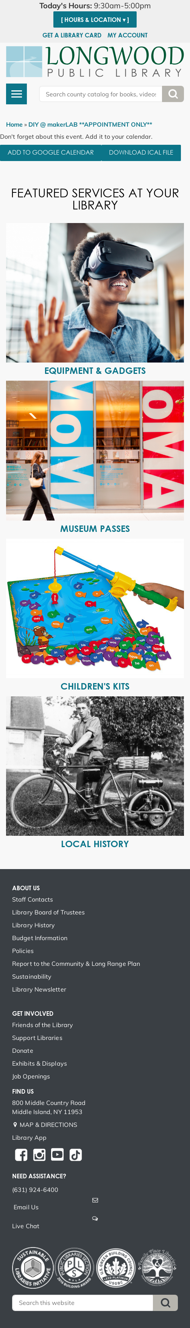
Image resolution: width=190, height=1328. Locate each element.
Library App (29, 1137)
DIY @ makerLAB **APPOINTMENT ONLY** (90, 124)
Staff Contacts (32, 899)
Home (14, 124)
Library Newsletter (39, 989)
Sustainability (31, 976)
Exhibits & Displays (39, 1063)
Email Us (26, 1207)
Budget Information (39, 938)
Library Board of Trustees (48, 912)
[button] (95, 5)
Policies (23, 951)
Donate (22, 1050)
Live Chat (25, 1226)
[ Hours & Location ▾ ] (95, 19)
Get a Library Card (71, 35)
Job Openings (31, 1076)
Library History (33, 925)
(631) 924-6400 (35, 1189)
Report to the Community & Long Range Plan (76, 963)
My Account (127, 35)
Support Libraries (37, 1037)
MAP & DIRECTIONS (48, 1124)
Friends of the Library (42, 1025)
